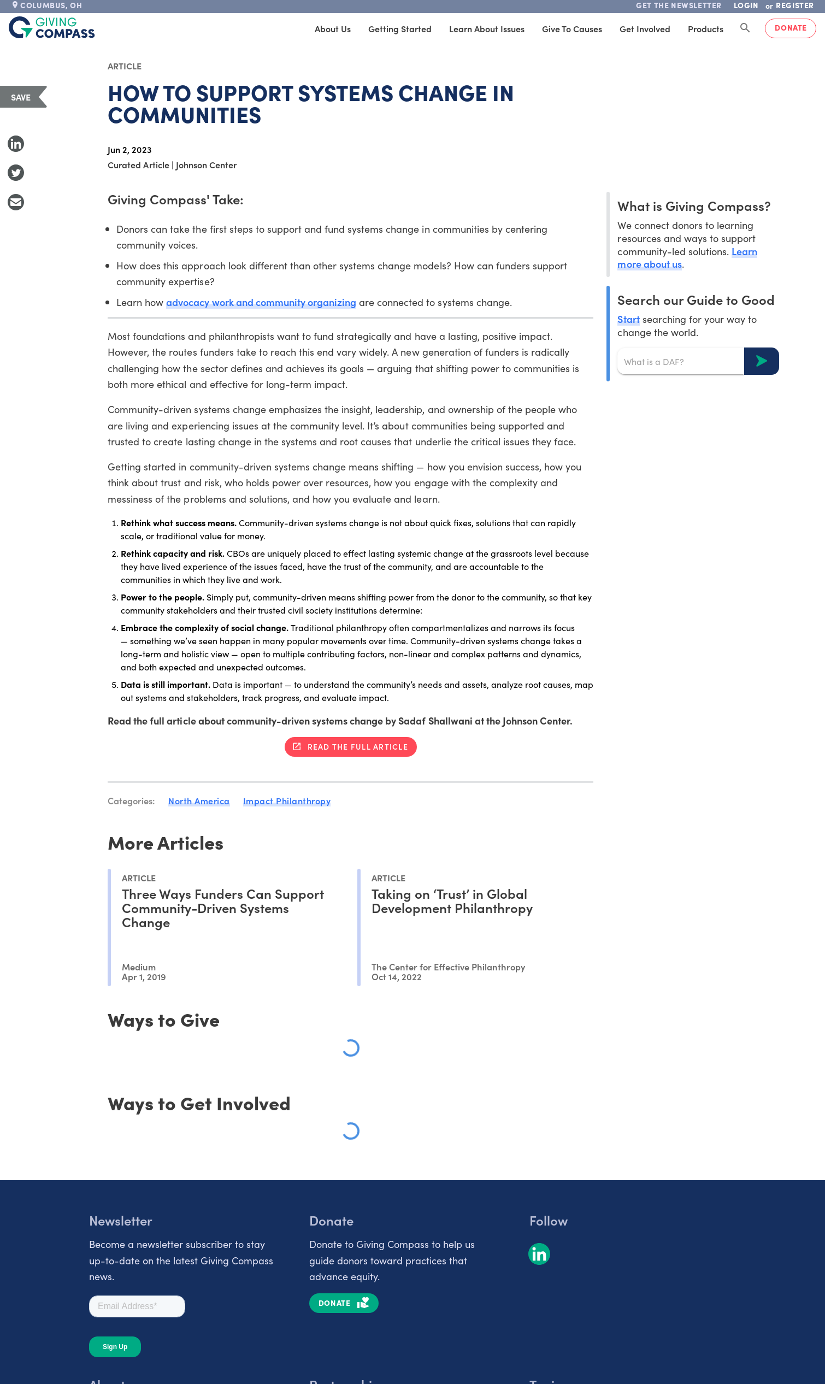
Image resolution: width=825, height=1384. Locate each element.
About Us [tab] (333, 28)
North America (199, 800)
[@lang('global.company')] (52, 27)
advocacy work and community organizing (261, 302)
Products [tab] (705, 28)
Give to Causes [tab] (572, 28)
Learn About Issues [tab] (487, 28)
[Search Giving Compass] (745, 28)
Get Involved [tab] (645, 28)
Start (628, 319)
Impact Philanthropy (287, 800)
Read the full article (358, 746)
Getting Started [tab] (400, 28)
